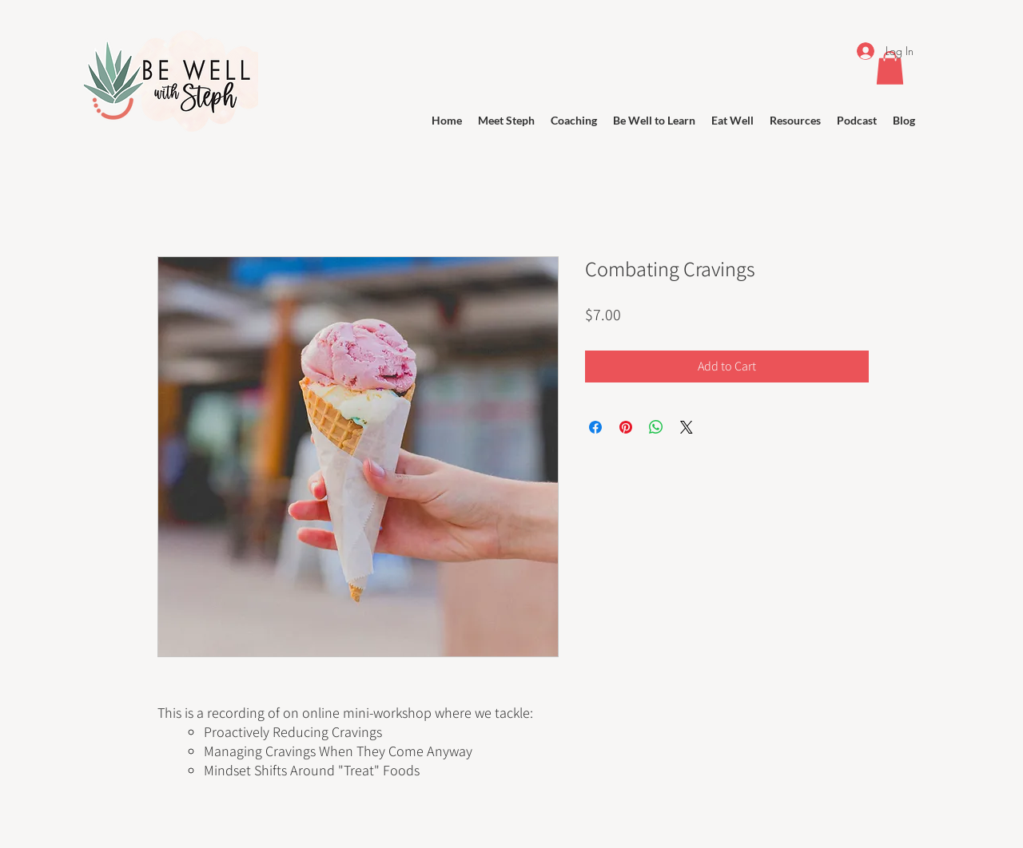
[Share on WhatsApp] (656, 427)
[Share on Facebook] (595, 427)
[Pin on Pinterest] (625, 427)
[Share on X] (686, 427)
